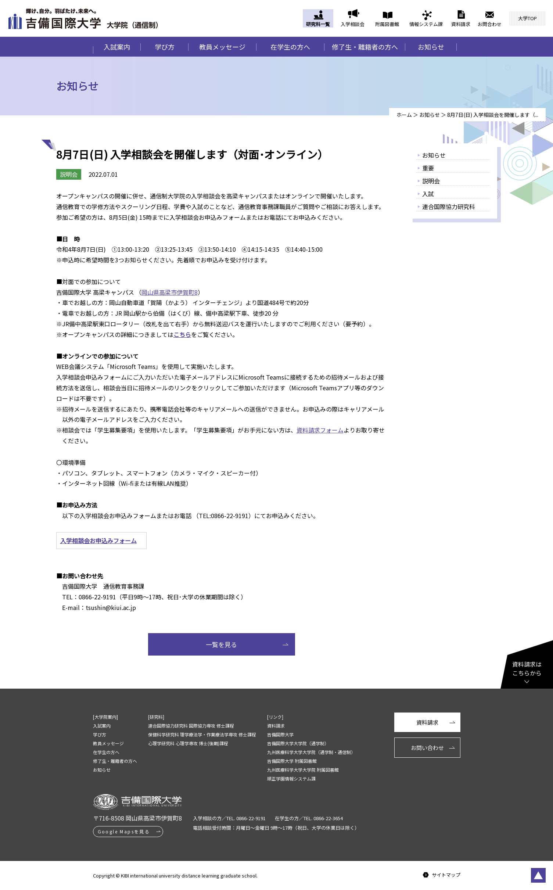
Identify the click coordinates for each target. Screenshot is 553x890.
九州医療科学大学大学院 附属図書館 (303, 770)
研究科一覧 (318, 24)
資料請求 (460, 24)
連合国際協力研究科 (448, 206)
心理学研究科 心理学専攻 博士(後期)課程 (188, 743)
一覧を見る (221, 644)
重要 (428, 168)
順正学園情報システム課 (291, 778)
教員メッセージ (222, 46)
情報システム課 (426, 24)
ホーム (404, 114)
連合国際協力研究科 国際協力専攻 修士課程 (191, 725)
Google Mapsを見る (124, 831)
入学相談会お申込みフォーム (98, 540)
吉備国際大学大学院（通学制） (298, 743)
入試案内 (117, 46)
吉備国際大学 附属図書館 (292, 761)
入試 (428, 193)
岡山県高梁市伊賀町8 (169, 292)
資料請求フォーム (320, 430)
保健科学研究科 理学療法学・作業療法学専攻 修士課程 (202, 734)
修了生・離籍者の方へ (365, 46)
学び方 (165, 46)
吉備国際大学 (280, 734)
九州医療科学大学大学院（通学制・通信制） (311, 752)
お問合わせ (490, 24)
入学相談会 (353, 24)
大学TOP (527, 18)
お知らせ (431, 46)
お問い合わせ (427, 747)
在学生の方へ (290, 46)
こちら (182, 334)
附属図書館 (387, 24)
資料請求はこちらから (527, 668)
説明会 (431, 180)
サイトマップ (446, 875)
